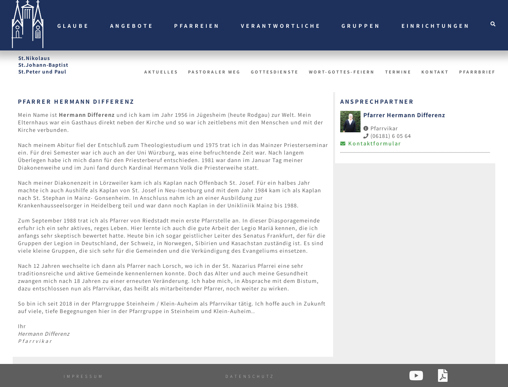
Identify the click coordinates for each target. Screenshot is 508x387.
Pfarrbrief (477, 72)
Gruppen (361, 25)
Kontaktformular (370, 143)
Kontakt (435, 72)
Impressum (84, 376)
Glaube (73, 25)
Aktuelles (161, 72)
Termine (398, 72)
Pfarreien (197, 25)
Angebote (132, 25)
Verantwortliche (281, 25)
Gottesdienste (275, 72)
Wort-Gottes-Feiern (342, 72)
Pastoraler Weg (214, 72)
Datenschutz (250, 376)
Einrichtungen (435, 25)
